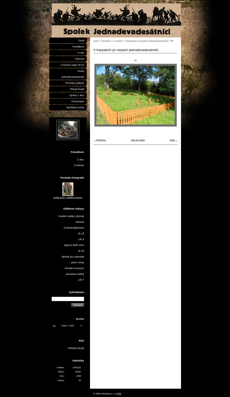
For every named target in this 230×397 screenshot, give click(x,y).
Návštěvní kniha (75, 107)
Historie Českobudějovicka (74, 225)
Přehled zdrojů (76, 348)
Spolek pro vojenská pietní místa (72, 259)
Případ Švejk (77, 89)
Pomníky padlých (74, 83)
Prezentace (78, 101)
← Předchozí (99, 140)
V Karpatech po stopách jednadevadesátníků (146, 40)
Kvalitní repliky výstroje (71, 216)
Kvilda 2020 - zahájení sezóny (67, 197)
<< (54, 325)
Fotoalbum (106, 40)
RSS (119, 393)
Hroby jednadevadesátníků (73, 74)
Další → (174, 140)
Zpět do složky (138, 140)
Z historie (118, 40)
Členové (79, 58)
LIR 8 (81, 239)
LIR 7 (81, 279)
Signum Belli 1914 (74, 245)
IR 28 (81, 251)
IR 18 (81, 233)
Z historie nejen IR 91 (72, 65)
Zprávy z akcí (76, 95)
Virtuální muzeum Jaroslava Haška (74, 271)
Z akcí (80, 159)
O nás (81, 52)
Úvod (95, 40)
